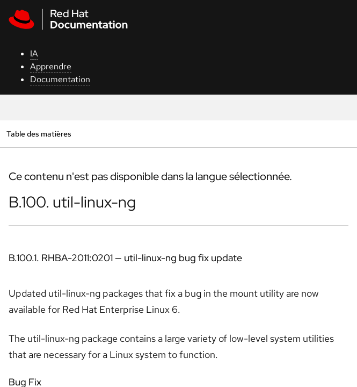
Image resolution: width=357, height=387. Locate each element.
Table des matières (38, 133)
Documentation (60, 79)
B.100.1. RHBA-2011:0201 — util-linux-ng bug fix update (125, 258)
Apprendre (50, 66)
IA (34, 53)
